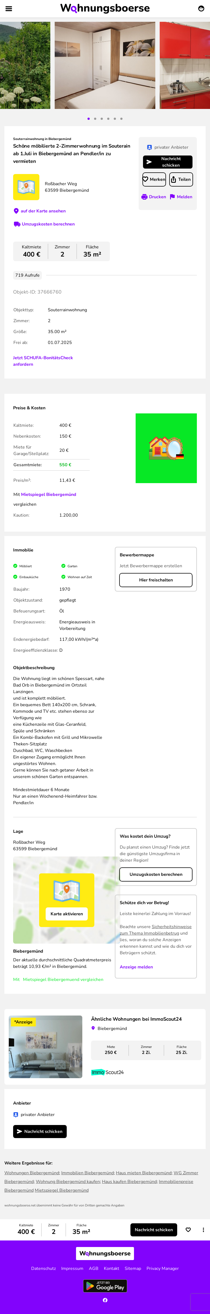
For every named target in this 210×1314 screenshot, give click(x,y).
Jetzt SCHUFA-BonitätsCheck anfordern (43, 361)
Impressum (72, 1269)
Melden (184, 197)
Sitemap (133, 1269)
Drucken (157, 197)
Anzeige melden (136, 967)
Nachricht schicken (171, 162)
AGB (93, 1269)
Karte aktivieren (67, 914)
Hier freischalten (156, 580)
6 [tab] (121, 119)
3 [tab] (102, 119)
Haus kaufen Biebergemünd (129, 1182)
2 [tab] (95, 119)
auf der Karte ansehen (43, 211)
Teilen (184, 179)
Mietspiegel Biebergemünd (48, 495)
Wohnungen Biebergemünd (31, 1173)
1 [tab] (89, 119)
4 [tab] (108, 119)
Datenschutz (43, 1269)
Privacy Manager (163, 1269)
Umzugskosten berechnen (48, 224)
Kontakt (111, 1269)
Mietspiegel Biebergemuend (51, 980)
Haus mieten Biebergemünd (143, 1173)
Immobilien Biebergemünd (87, 1173)
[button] (203, 1229)
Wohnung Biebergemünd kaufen (68, 1182)
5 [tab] (115, 119)
